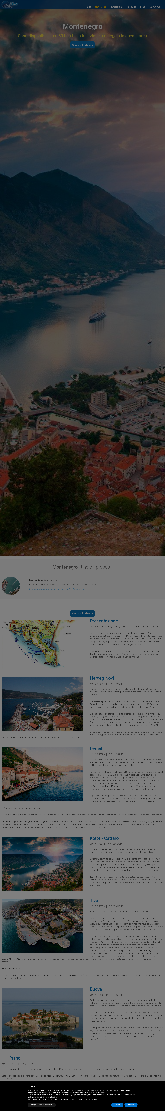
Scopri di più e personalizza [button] (41, 1105)
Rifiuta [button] (117, 1105)
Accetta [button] (131, 1105)
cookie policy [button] (100, 1092)
